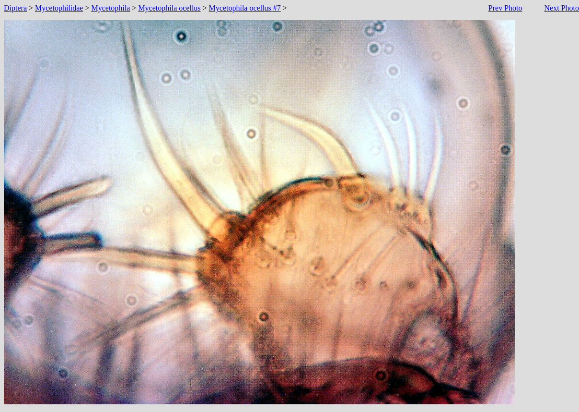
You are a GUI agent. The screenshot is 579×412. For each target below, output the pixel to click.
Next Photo (561, 8)
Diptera (15, 8)
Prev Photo (505, 8)
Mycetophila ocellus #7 (245, 8)
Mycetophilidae (59, 8)
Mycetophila (110, 8)
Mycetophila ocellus (169, 8)
